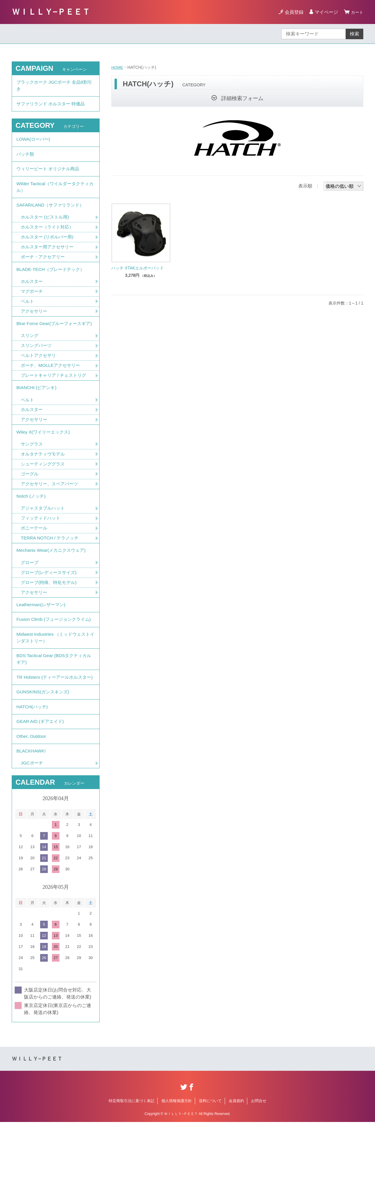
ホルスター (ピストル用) (46, 227)
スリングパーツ (37, 368)
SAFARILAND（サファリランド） (52, 214)
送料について (210, 1163)
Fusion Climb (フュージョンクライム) (52, 659)
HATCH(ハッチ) (33, 763)
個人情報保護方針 (176, 1163)
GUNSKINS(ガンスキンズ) (44, 747)
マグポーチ (32, 304)
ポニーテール (35, 558)
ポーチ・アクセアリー (44, 268)
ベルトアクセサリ (39, 378)
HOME (117, 67)
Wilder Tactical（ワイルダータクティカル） (54, 195)
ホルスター (32, 294)
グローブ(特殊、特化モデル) (50, 615)
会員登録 (292, 12)
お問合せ (258, 1163)
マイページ (324, 12)
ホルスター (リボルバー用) (49, 247)
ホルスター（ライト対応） (49, 237)
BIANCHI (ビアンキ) (37, 412)
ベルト (28, 314)
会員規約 (236, 1163)
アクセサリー (35, 324)
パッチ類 (25, 159)
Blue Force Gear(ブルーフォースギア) (53, 342)
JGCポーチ (32, 824)
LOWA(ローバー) (34, 142)
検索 (354, 33)
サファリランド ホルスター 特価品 (52, 106)
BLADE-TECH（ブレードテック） (52, 281)
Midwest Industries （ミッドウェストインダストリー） (55, 682)
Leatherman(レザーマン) (42, 639)
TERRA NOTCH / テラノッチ (51, 569)
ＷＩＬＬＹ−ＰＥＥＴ (51, 11)
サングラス (32, 471)
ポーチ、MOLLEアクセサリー (52, 388)
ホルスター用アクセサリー (49, 257)
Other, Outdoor (31, 795)
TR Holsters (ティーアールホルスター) (53, 728)
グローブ (30, 595)
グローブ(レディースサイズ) (50, 605)
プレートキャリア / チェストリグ (55, 398)
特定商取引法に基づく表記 (131, 1163)
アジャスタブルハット (44, 538)
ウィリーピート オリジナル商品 (49, 175)
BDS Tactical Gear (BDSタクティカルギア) (53, 705)
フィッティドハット (42, 548)
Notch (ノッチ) (31, 525)
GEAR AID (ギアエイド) (41, 779)
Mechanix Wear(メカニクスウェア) (53, 582)
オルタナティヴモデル (44, 481)
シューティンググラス (44, 491)
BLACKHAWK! (31, 812)
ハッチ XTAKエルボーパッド (137, 268)
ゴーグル (30, 502)
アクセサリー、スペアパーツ (51, 512)
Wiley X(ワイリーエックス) (44, 458)
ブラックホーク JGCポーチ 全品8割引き (54, 86)
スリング (30, 357)
